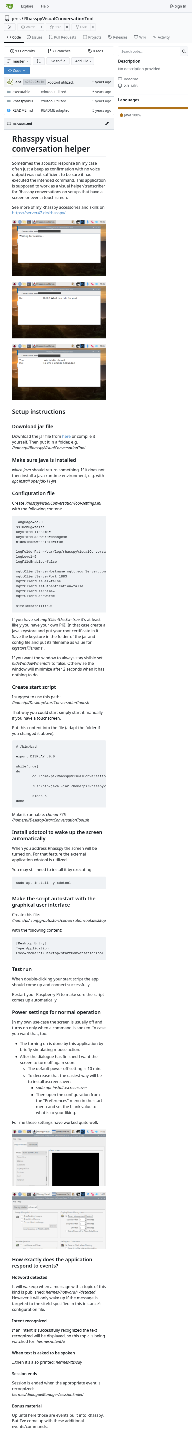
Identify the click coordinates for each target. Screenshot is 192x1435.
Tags (95, 51)
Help (45, 6)
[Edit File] (107, 123)
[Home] (9, 6)
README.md (22, 110)
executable (21, 91)
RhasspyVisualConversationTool (59, 18)
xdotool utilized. (61, 82)
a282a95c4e (34, 82)
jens (16, 18)
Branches (59, 51)
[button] (39, 61)
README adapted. (55, 110)
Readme (128, 78)
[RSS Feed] (10, 27)
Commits (22, 51)
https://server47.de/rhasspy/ (39, 213)
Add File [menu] (83, 61)
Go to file (57, 61)
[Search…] (184, 51)
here (66, 436)
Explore (27, 6)
